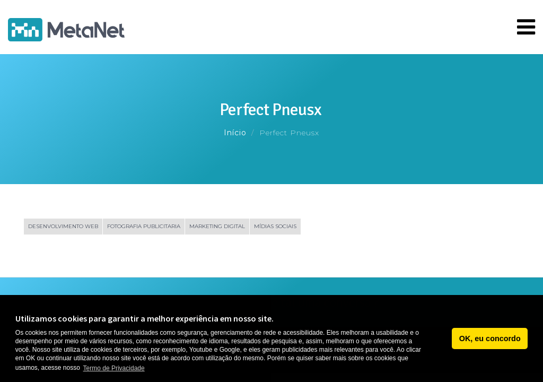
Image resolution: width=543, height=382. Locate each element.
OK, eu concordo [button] (490, 338)
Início (235, 132)
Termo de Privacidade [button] (114, 368)
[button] (441, 338)
